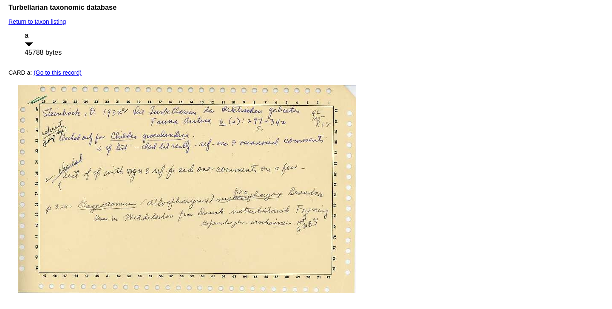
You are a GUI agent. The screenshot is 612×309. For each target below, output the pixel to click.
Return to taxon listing (37, 21)
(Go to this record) (58, 72)
